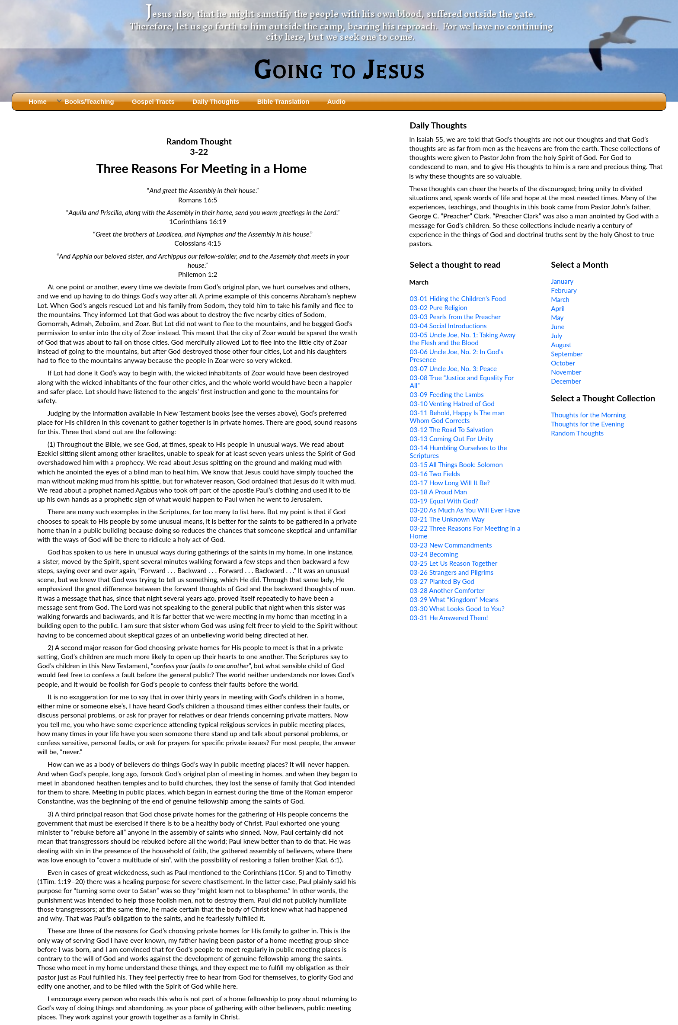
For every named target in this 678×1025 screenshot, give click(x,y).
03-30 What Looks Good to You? (457, 608)
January (562, 281)
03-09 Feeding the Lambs (447, 394)
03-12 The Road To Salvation (451, 429)
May (557, 317)
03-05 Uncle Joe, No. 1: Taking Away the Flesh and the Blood (462, 338)
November (566, 372)
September (566, 354)
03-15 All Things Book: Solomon (456, 464)
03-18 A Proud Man (438, 492)
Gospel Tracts (153, 101)
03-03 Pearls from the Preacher (455, 316)
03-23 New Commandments (451, 545)
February (564, 290)
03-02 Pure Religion (438, 307)
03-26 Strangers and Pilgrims (452, 572)
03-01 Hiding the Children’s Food (458, 298)
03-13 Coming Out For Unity (451, 438)
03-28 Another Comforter (447, 590)
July (556, 336)
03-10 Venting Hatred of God (452, 403)
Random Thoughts (577, 433)
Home (38, 101)
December (566, 381)
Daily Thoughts (215, 101)
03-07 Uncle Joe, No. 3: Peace (453, 368)
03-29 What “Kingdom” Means (454, 599)
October (563, 363)
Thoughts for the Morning (588, 415)
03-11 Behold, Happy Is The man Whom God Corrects (457, 416)
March (560, 299)
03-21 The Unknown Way (447, 519)
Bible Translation (283, 101)
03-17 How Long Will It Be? (450, 483)
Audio (336, 101)
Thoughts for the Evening (587, 424)
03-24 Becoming (434, 554)
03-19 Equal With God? (444, 501)
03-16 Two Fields (435, 473)
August (561, 345)
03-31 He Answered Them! (449, 617)
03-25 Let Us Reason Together (454, 563)
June (557, 326)
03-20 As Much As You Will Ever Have (465, 510)
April (558, 308)
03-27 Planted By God (442, 581)
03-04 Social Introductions (448, 326)
